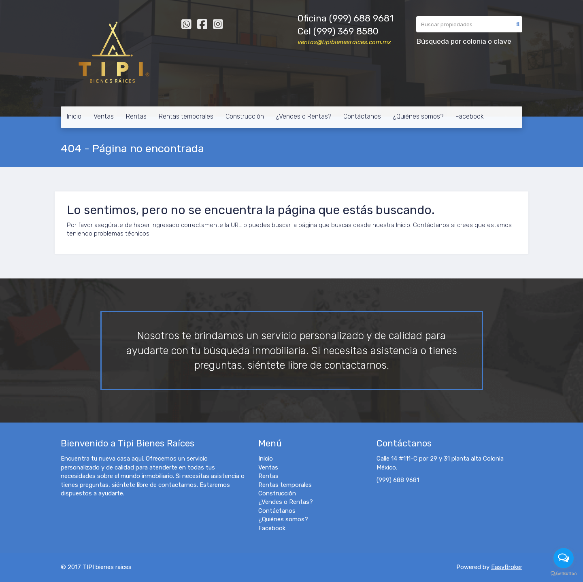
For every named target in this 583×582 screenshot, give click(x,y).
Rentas (136, 116)
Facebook (469, 116)
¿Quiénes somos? (418, 116)
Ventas (104, 116)
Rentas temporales (186, 116)
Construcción (245, 116)
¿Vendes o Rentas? (303, 116)
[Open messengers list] (563, 558)
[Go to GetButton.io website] (564, 573)
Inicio (74, 116)
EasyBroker (506, 567)
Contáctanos (362, 116)
